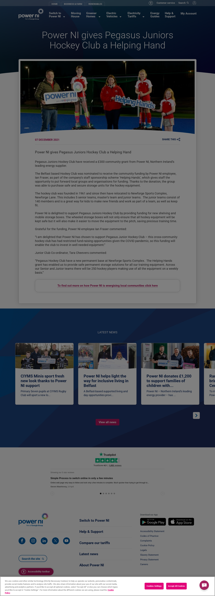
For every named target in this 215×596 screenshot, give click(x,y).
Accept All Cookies (176, 586)
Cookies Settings (154, 586)
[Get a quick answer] (204, 585)
